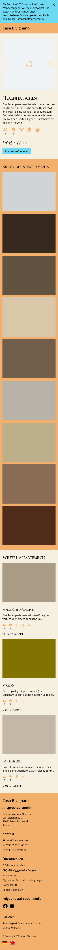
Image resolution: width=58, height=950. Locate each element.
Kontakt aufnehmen (16, 151)
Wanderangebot (11, 8)
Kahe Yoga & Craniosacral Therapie (22, 923)
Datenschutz (9, 885)
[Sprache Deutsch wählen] (4, 942)
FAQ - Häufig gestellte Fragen (19, 870)
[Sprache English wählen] (12, 942)
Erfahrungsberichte (13, 865)
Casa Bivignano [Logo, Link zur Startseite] (16, 28)
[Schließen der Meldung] (54, 4)
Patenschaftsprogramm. (30, 19)
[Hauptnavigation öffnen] (53, 28)
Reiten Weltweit (11, 928)
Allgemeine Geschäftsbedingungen (22, 880)
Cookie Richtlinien (12, 890)
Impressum (9, 875)
